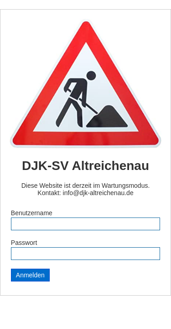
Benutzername (31, 213)
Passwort (24, 242)
